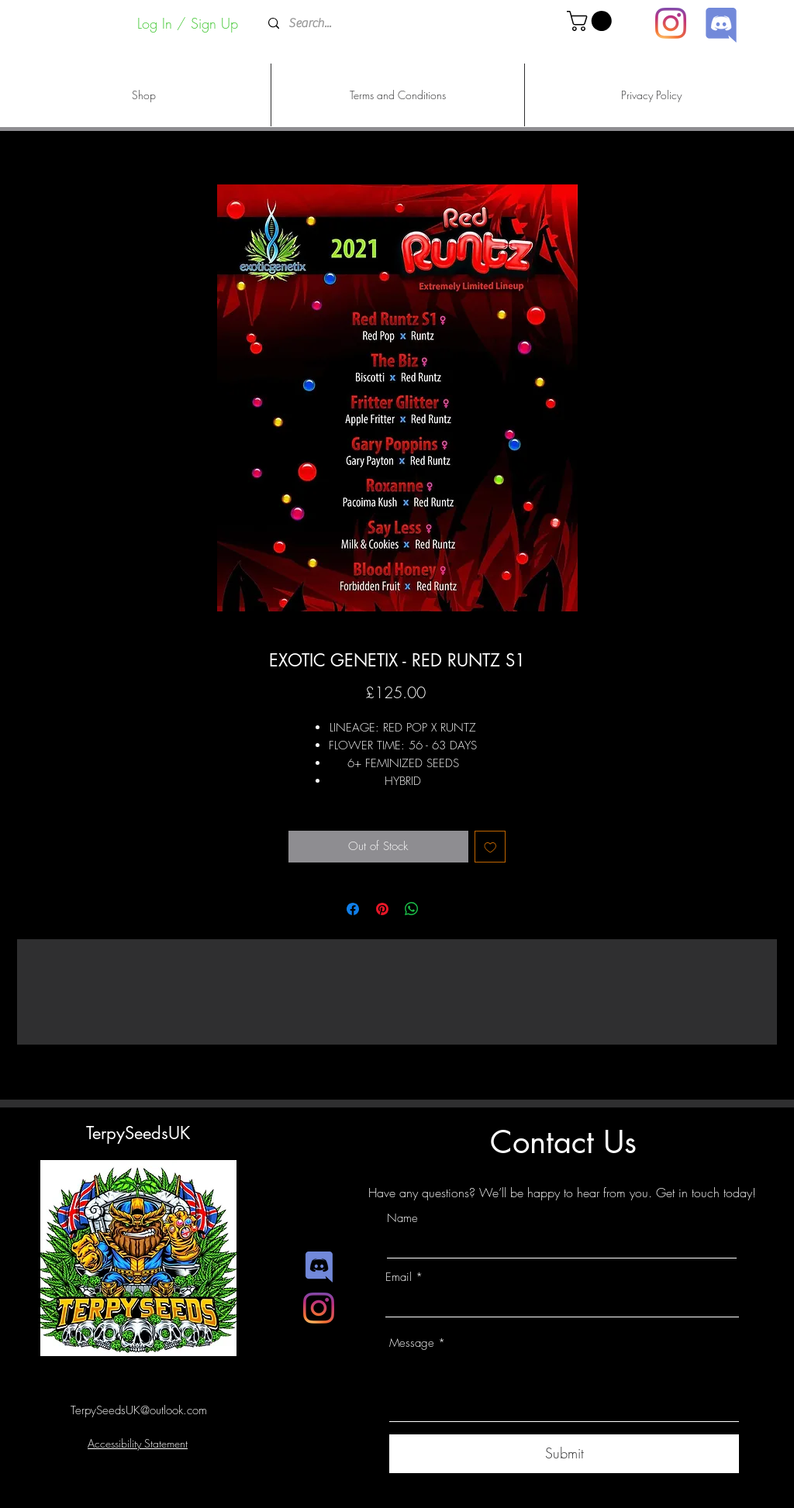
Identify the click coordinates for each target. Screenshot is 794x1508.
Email (398, 1277)
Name (402, 1218)
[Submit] (564, 1453)
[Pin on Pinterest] (382, 909)
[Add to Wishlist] (490, 846)
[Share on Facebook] (352, 909)
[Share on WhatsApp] (411, 909)
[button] (591, 21)
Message (411, 1343)
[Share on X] (441, 909)
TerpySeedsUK (138, 1133)
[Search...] (395, 23)
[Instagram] (670, 23)
